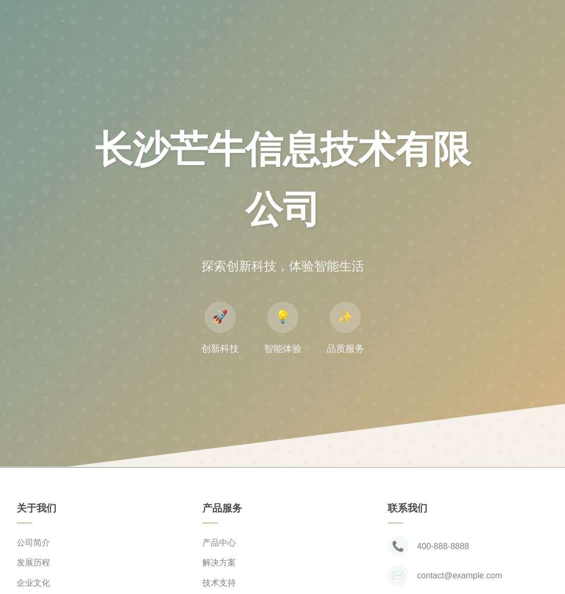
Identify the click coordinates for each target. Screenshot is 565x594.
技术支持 (219, 582)
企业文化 (33, 582)
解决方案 (219, 562)
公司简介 (33, 542)
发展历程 (33, 562)
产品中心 (219, 542)
